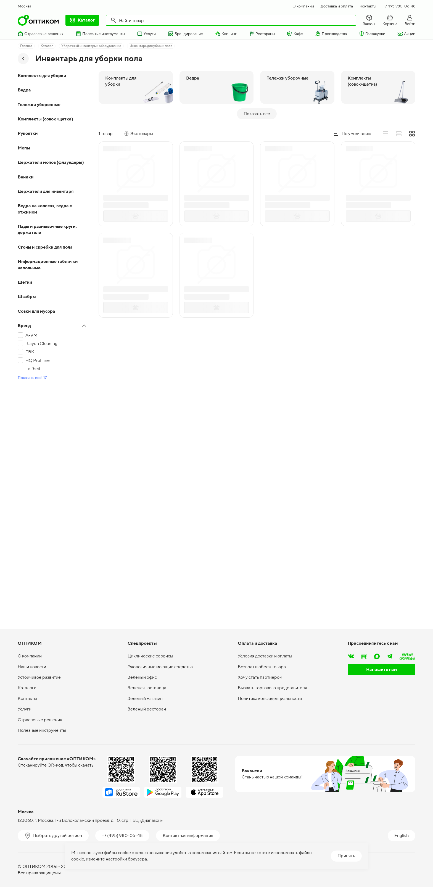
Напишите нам (381, 669)
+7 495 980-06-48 (399, 6)
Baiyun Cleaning (41, 343)
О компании (303, 6)
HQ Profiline (37, 360)
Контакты (368, 6)
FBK (29, 351)
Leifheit (33, 368)
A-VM (31, 335)
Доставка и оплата (337, 6)
